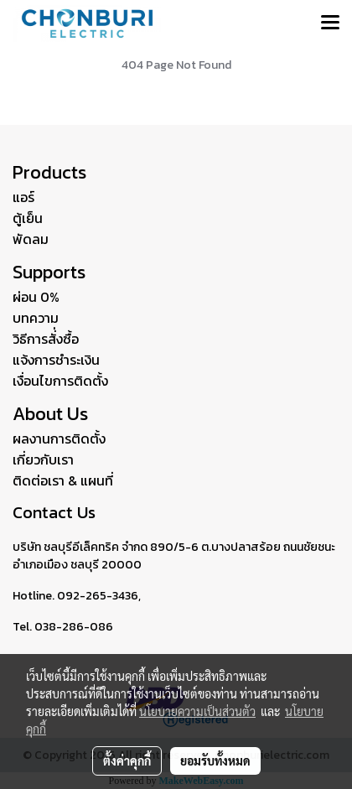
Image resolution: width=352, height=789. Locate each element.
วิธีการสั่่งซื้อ (46, 339)
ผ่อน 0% (36, 297)
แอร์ (23, 197)
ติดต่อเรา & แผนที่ (63, 480)
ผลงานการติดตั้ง (59, 438)
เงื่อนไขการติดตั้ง (60, 381)
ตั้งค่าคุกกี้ (127, 760)
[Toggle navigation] (330, 23)
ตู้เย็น (28, 218)
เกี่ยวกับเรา (43, 459)
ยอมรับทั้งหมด (215, 760)
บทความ (36, 318)
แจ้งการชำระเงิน (56, 360)
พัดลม (31, 239)
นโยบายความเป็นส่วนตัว (197, 711)
